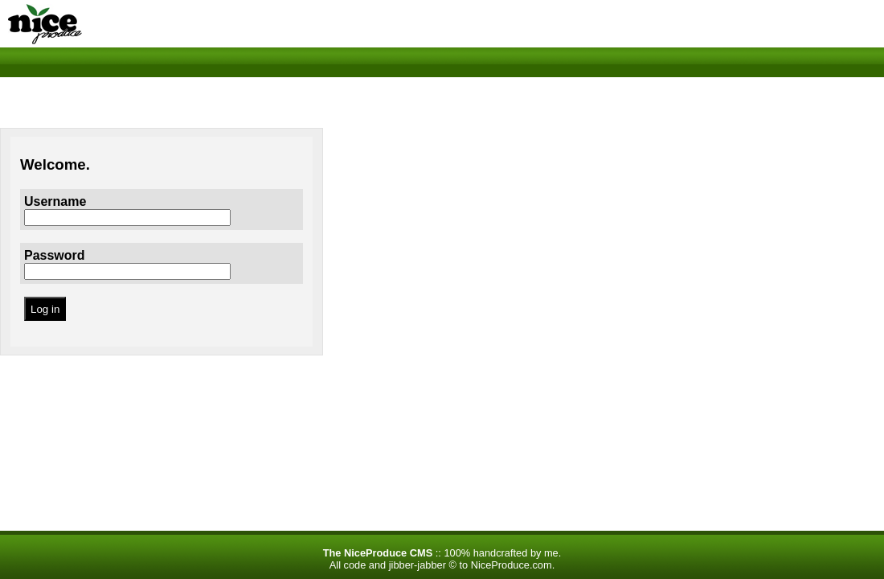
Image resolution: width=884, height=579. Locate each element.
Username (55, 201)
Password (54, 255)
